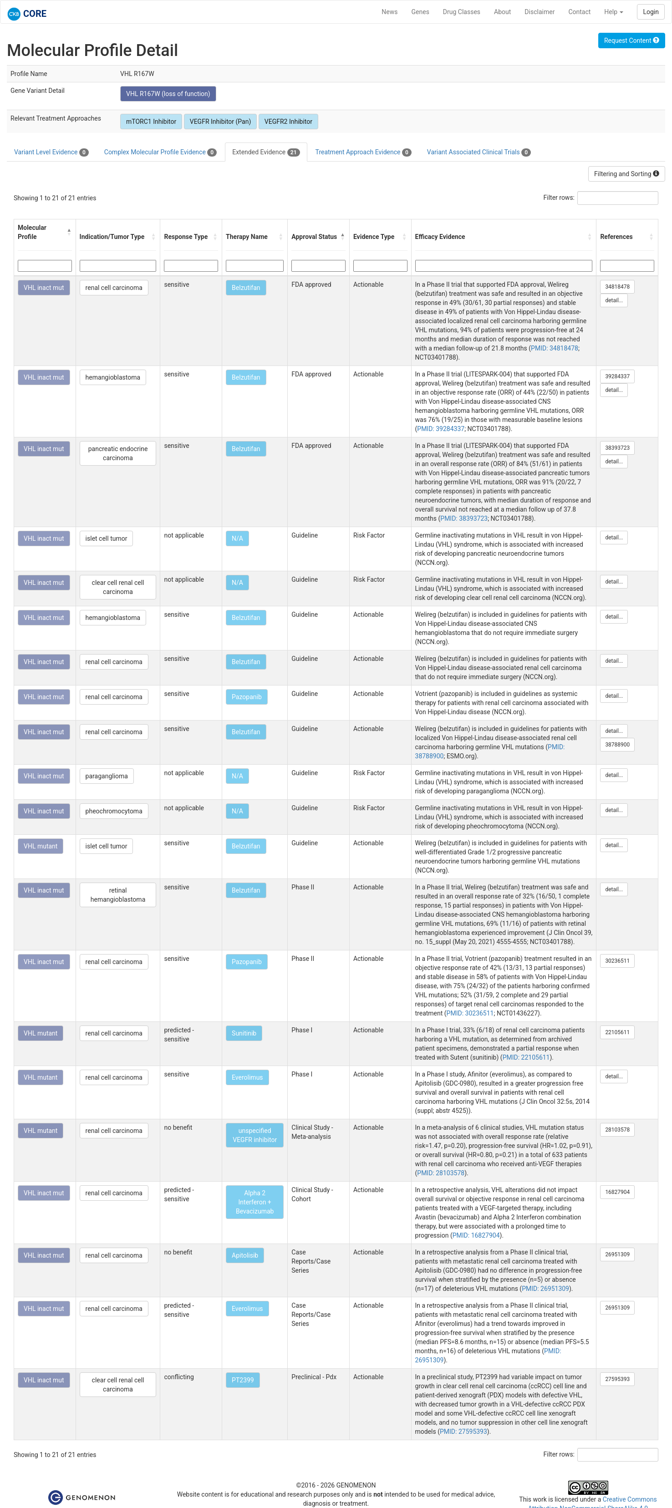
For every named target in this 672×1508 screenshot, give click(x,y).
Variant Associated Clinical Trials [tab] (479, 152)
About (502, 11)
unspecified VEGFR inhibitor (255, 1135)
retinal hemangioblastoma (118, 895)
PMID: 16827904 (476, 1235)
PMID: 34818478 (554, 348)
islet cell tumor (106, 538)
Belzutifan (246, 287)
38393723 (617, 448)
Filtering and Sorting (626, 174)
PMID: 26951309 (545, 1288)
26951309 (617, 1254)
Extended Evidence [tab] (266, 152)
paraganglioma (107, 776)
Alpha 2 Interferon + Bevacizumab (255, 1202)
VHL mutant (40, 846)
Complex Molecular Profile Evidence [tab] (160, 152)
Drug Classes (461, 11)
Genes (420, 11)
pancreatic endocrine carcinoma (118, 453)
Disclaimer (539, 11)
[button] (68, 232)
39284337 (617, 376)
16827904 (617, 1192)
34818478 (617, 287)
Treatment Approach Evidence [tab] (364, 152)
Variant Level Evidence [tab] (51, 152)
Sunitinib (244, 1033)
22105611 (617, 1032)
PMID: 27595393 (463, 1431)
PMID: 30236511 (470, 1013)
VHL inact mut (44, 287)
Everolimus (247, 1077)
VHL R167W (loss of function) (168, 93)
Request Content (631, 40)
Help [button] (613, 11)
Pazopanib (247, 697)
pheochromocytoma (114, 811)
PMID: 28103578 (440, 1173)
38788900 (617, 744)
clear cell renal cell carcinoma (118, 587)
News (389, 11)
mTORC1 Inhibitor (151, 121)
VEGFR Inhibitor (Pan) (220, 121)
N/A (237, 538)
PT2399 (243, 1380)
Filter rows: (559, 197)
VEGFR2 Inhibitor (288, 121)
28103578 (617, 1130)
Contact (579, 11)
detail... (614, 300)
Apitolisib (245, 1255)
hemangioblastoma (113, 377)
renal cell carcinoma (114, 287)
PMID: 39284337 (440, 428)
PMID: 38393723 (464, 518)
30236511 (617, 961)
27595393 (617, 1379)
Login (651, 11)
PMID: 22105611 (526, 1057)
